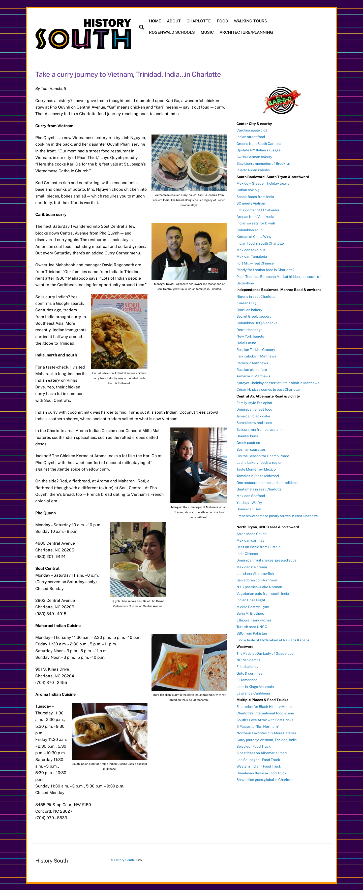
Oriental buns (247, 436)
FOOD (222, 21)
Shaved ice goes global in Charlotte (264, 779)
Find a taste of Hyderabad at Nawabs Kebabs (272, 640)
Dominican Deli (248, 509)
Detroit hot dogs (249, 329)
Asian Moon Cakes (251, 533)
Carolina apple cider (252, 130)
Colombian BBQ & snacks (256, 323)
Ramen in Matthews (252, 362)
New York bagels (250, 336)
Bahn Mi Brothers (250, 613)
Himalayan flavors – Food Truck (261, 773)
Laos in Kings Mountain (255, 686)
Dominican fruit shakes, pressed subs (266, 560)
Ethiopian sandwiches (253, 620)
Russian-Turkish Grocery (255, 349)
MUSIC (207, 32)
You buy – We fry (249, 502)
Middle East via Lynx (252, 606)
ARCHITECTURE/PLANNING (246, 32)
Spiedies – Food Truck (253, 746)
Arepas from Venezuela (255, 216)
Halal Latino (246, 343)
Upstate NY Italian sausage (258, 150)
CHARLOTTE (199, 21)
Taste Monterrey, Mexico (256, 469)
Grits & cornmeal (249, 673)
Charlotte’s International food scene (265, 713)
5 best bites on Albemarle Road (261, 753)
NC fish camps (248, 660)
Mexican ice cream (251, 567)
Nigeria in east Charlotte (256, 296)
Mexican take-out (250, 250)
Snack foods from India (255, 196)
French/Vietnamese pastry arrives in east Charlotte (277, 515)
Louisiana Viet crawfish (255, 573)
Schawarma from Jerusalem (259, 429)
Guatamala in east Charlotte (259, 489)
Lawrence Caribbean (253, 693)
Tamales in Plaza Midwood (257, 476)
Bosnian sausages (251, 449)
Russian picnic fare (251, 369)
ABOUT (174, 21)
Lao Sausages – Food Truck (258, 759)
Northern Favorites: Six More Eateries (266, 733)
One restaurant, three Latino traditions (266, 482)
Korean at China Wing (253, 236)
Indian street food (250, 137)
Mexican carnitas (250, 540)
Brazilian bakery (249, 309)
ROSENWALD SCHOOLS (172, 32)
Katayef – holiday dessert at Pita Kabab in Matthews (277, 382)
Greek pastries (248, 442)
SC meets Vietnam (251, 203)
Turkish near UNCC (251, 626)
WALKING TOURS (250, 21)
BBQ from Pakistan (251, 633)
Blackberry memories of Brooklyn (263, 163)
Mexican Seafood (250, 495)
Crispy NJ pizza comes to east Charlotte (268, 389)
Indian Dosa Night (250, 600)
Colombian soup (249, 229)
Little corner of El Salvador (257, 210)
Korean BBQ (246, 303)
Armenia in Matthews (253, 376)
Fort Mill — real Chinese (255, 263)
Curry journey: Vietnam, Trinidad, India (266, 739)
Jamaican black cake (253, 416)
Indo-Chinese (247, 553)
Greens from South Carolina (258, 143)
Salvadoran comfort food (256, 580)
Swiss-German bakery (254, 156)
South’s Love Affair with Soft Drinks (264, 719)
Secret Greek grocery (253, 316)
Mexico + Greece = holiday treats (262, 183)
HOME (155, 21)
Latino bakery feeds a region (259, 462)
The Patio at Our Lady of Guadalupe (264, 653)
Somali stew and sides (254, 422)
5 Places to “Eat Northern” (257, 726)
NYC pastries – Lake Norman (259, 586)
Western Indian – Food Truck (258, 766)
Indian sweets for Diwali (255, 223)
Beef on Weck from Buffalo (258, 547)
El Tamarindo (246, 680)
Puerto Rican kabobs (253, 170)
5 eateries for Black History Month (264, 706)
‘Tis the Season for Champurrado (262, 456)
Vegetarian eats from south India (262, 593)
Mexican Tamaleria (251, 256)
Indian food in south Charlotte (260, 243)
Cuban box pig (248, 190)
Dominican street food (254, 409)
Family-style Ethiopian (254, 403)
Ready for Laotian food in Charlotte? (265, 270)
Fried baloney (247, 666)
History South (124, 860)
